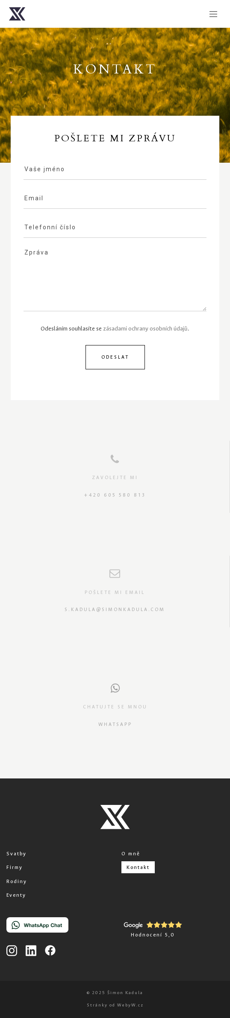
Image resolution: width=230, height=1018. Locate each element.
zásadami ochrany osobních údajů (145, 329)
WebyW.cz (130, 1005)
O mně (130, 853)
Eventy (16, 895)
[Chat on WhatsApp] (37, 926)
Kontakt (138, 867)
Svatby (16, 853)
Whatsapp (115, 724)
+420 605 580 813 (115, 495)
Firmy (14, 867)
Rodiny (16, 881)
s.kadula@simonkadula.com (115, 609)
